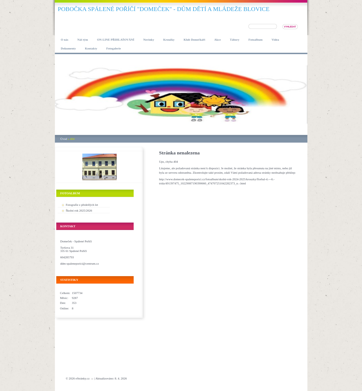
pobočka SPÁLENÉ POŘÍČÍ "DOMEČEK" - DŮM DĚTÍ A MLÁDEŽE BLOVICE (164, 8)
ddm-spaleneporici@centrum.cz (79, 263)
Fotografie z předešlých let (82, 204)
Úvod (63, 138)
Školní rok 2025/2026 (79, 210)
